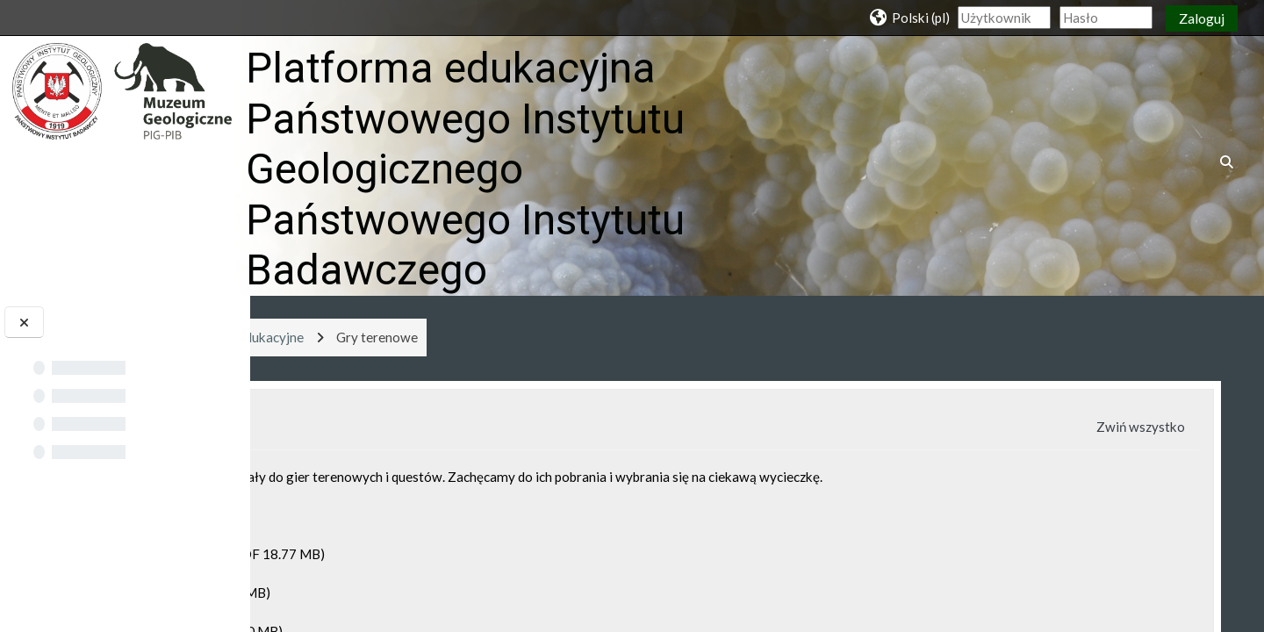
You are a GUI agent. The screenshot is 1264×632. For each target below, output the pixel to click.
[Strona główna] (122, 89)
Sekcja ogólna (411, 427)
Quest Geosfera (356, 592)
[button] (908, 17)
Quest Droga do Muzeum (383, 554)
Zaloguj (1201, 18)
